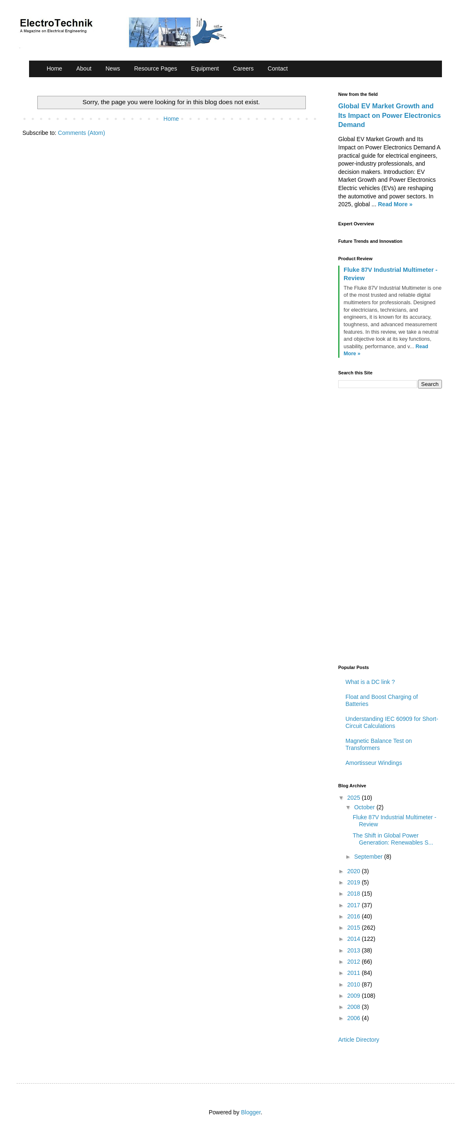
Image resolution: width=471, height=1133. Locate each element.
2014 (354, 938)
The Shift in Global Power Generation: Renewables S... (393, 839)
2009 (354, 995)
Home (54, 68)
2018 (354, 893)
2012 (354, 961)
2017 (354, 905)
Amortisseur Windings (374, 762)
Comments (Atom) (81, 132)
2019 (354, 882)
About (84, 68)
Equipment (205, 68)
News (112, 68)
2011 (354, 972)
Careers (243, 68)
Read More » (395, 204)
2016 (354, 916)
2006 (354, 1018)
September (369, 856)
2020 (354, 871)
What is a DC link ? (370, 682)
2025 (354, 797)
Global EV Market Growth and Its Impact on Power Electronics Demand (389, 115)
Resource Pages (155, 68)
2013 (354, 950)
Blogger (251, 1112)
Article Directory (358, 1039)
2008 (354, 1007)
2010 (354, 984)
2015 (354, 927)
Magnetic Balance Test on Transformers (379, 744)
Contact (278, 68)
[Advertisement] (400, 525)
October (365, 807)
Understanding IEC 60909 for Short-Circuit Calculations (392, 722)
